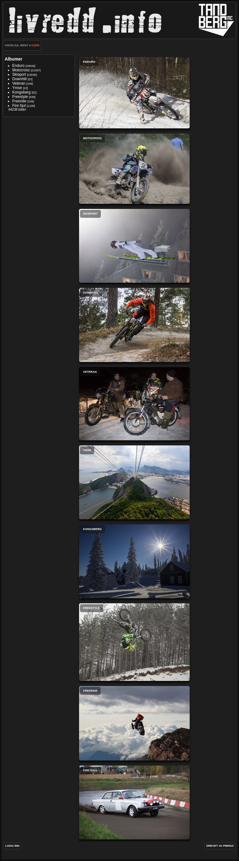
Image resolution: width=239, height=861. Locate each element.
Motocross (21, 70)
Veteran (18, 83)
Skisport (19, 74)
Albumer (13, 59)
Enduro (18, 65)
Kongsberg (21, 92)
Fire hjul (19, 105)
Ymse (17, 88)
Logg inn (12, 845)
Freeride (19, 101)
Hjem (35, 45)
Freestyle (20, 96)
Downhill (19, 79)
